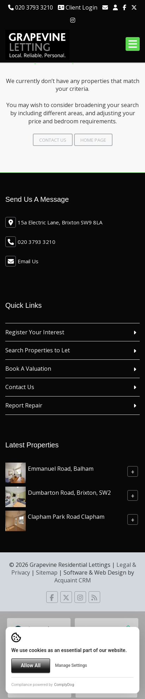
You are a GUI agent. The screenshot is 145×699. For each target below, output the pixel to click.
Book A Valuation (28, 368)
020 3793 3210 (30, 7)
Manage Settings (71, 665)
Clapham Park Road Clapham (66, 516)
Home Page (93, 140)
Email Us (28, 261)
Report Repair (23, 405)
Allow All (31, 665)
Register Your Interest (34, 332)
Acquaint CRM (72, 580)
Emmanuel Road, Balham (60, 468)
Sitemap (47, 572)
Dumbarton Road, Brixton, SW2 (69, 492)
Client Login (77, 7)
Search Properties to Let (37, 350)
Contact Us (52, 140)
